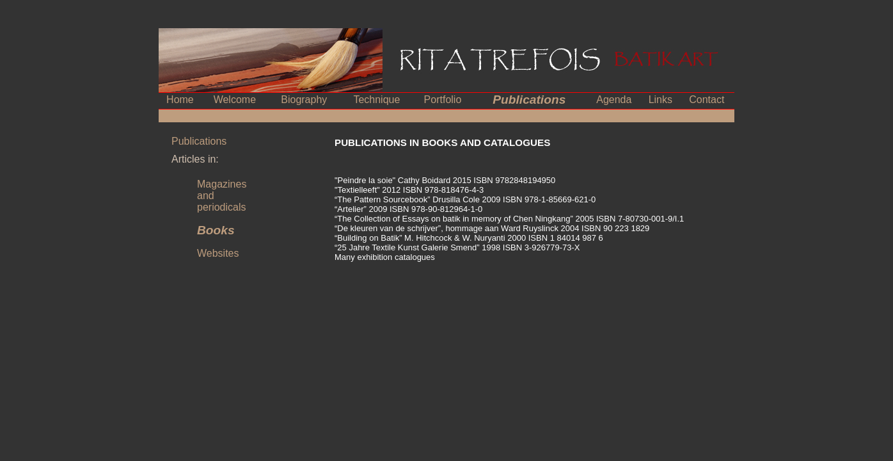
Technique (376, 99)
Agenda (613, 99)
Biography (304, 99)
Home (180, 99)
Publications (529, 99)
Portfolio (443, 99)
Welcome (235, 99)
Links (660, 99)
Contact (706, 99)
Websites (218, 253)
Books (216, 230)
